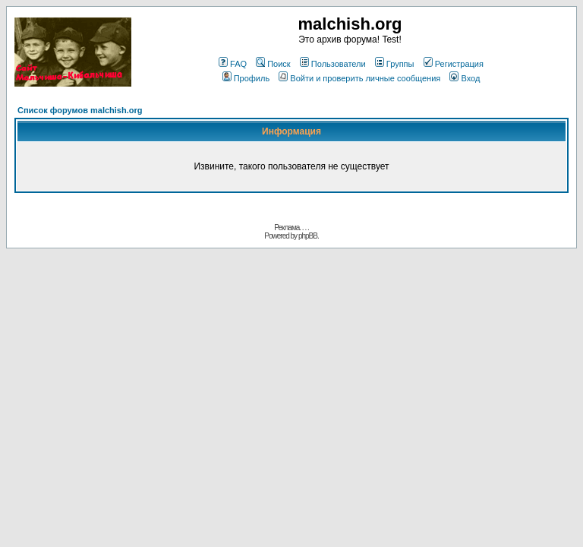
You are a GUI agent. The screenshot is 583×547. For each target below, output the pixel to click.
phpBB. (308, 236)
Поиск (273, 63)
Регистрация (454, 63)
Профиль (246, 78)
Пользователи (333, 63)
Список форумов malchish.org (79, 110)
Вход (464, 78)
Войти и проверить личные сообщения (359, 78)
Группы (394, 63)
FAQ (233, 63)
